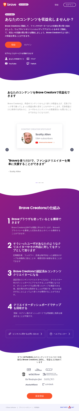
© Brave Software (11, 407)
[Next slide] (72, 149)
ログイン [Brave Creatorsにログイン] (69, 5)
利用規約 (36, 407)
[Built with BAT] (24, 4)
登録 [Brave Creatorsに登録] (56, 5)
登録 (13, 45)
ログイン (28, 44)
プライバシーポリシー (25, 407)
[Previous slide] (7, 149)
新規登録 (39, 396)
